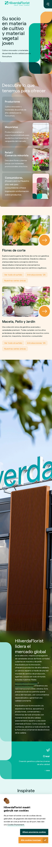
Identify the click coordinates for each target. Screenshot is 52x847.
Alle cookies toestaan (31, 840)
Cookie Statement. (16, 824)
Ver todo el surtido (13, 274)
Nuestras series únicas (15, 280)
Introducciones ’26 (36, 274)
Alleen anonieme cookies (34, 832)
